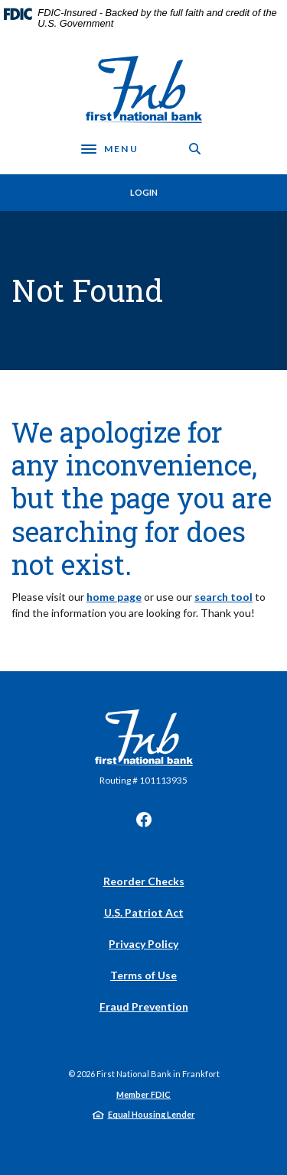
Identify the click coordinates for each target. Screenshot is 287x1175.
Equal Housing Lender (151, 1114)
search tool (223, 596)
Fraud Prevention (143, 1006)
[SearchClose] (195, 148)
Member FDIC (143, 1094)
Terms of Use (143, 975)
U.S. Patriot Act (144, 912)
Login (144, 192)
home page (114, 596)
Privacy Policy (143, 943)
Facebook (144, 819)
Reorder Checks (143, 881)
